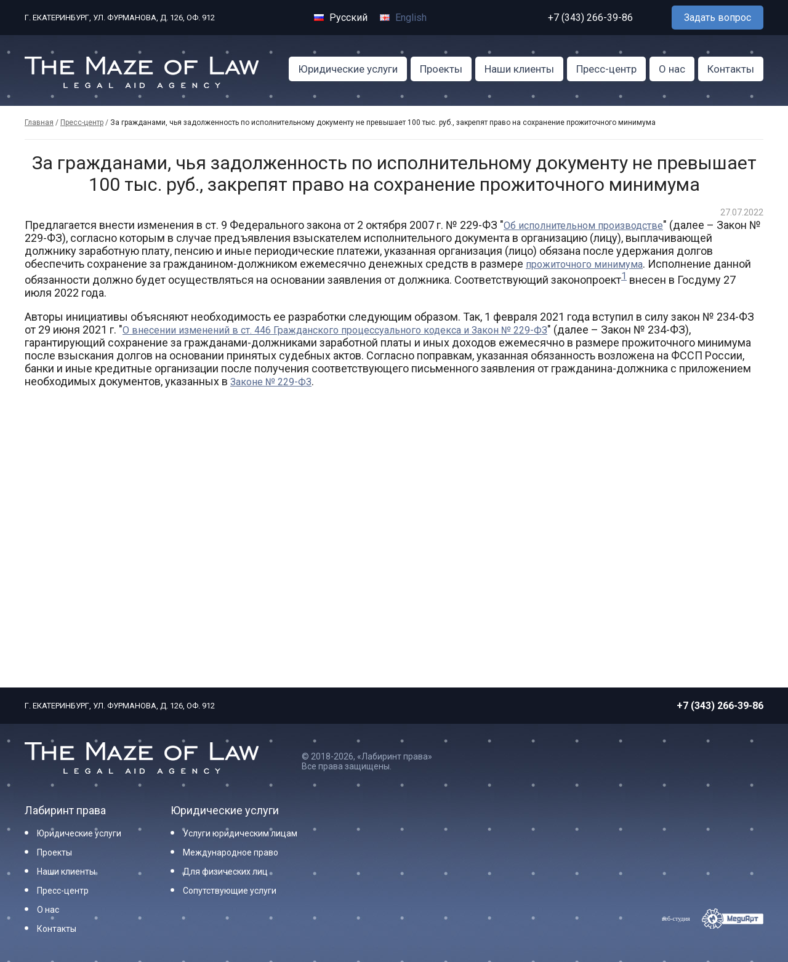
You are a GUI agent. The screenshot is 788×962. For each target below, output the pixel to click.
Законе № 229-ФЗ (271, 382)
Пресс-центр (606, 69)
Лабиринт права (65, 810)
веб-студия (676, 918)
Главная (39, 122)
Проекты (441, 69)
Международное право (230, 852)
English (403, 17)
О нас (672, 69)
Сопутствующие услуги (229, 891)
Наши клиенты (519, 69)
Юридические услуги (348, 69)
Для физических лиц (225, 871)
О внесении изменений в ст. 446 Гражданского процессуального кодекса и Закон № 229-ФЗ (335, 330)
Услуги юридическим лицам (240, 833)
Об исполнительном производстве (583, 225)
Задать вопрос (717, 17)
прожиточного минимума (584, 264)
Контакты (730, 69)
